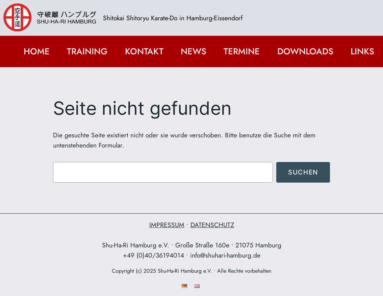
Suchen (303, 172)
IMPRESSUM (166, 225)
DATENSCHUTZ (212, 225)
